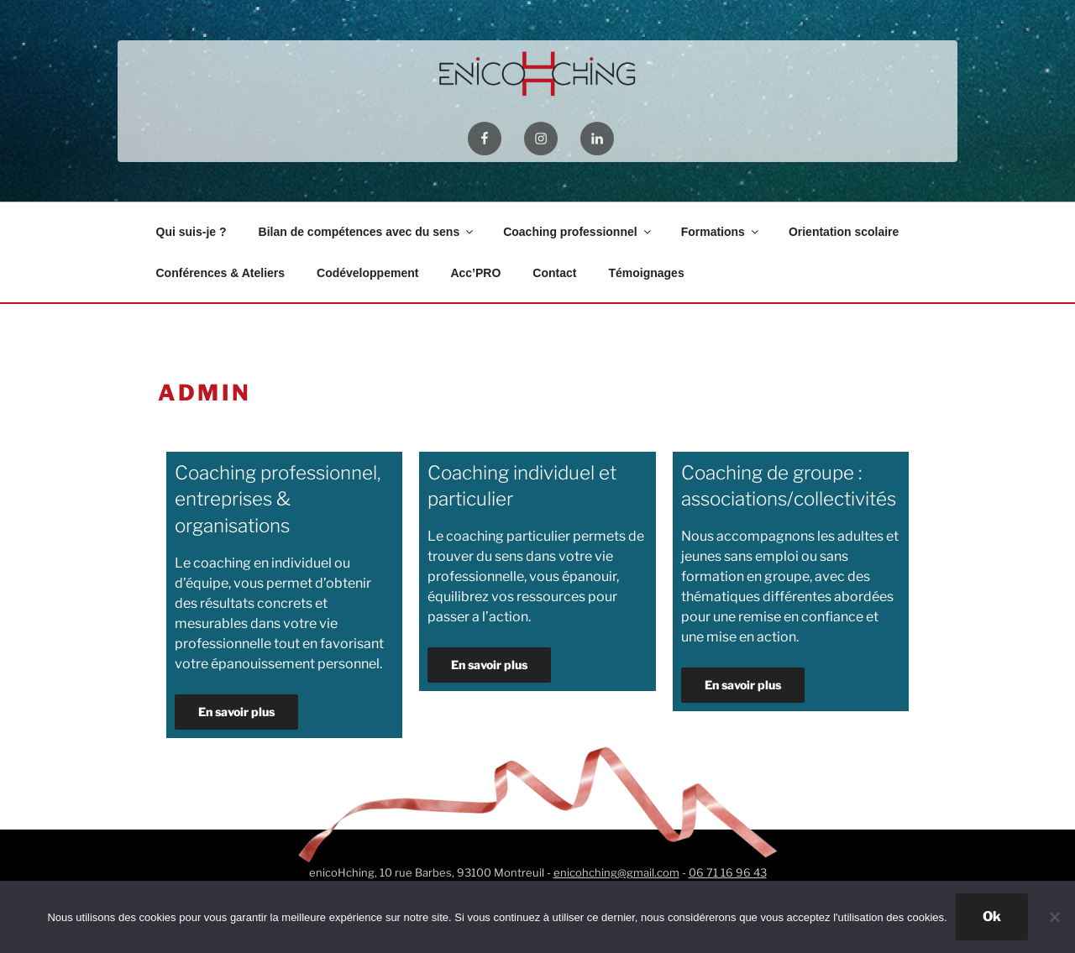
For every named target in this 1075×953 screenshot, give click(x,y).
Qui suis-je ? (191, 231)
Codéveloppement (367, 273)
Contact (554, 273)
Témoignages (646, 273)
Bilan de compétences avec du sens (367, 231)
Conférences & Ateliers (221, 273)
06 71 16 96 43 (728, 872)
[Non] (1054, 916)
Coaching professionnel (578, 231)
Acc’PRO (475, 273)
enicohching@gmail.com (616, 872)
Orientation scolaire (844, 231)
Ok (992, 916)
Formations (721, 231)
